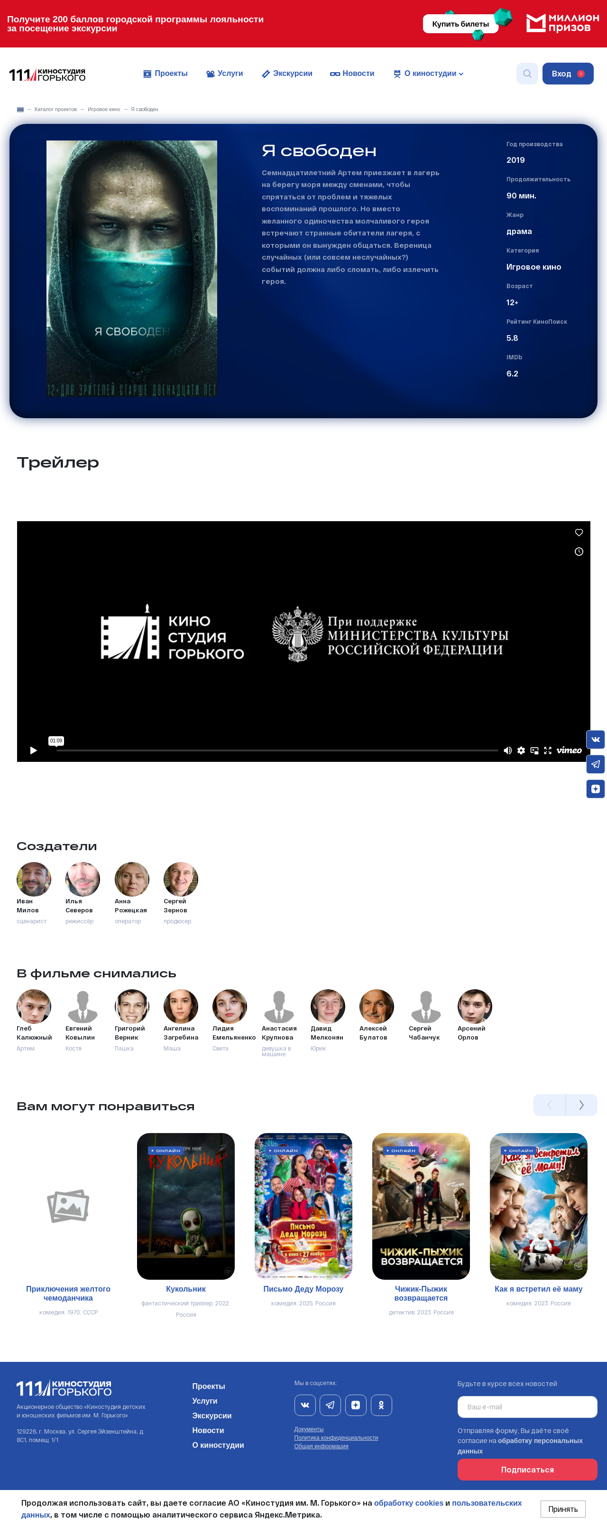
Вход (568, 73)
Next (581, 1105)
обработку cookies (408, 1503)
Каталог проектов (56, 109)
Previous (549, 1105)
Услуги (224, 74)
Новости (352, 74)
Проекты (165, 74)
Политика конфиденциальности (336, 1437)
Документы (309, 1429)
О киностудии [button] (427, 74)
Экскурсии (286, 74)
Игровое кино (104, 109)
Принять (563, 1508)
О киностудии (218, 1443)
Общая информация (321, 1446)
